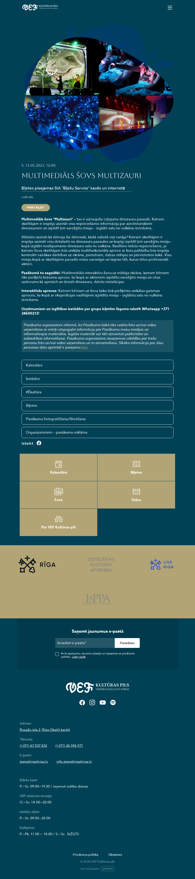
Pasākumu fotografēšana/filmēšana (56, 419)
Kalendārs (34, 365)
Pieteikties (127, 643)
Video (136, 495)
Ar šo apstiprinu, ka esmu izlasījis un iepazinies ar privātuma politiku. (97, 655)
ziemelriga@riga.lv (34, 762)
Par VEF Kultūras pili (58, 522)
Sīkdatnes (115, 854)
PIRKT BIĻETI (35, 207)
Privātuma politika (85, 854)
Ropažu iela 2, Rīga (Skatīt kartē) (45, 730)
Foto (58, 495)
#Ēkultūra (34, 392)
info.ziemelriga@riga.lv (74, 762)
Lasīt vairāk (79, 657)
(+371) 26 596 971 (69, 746)
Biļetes (31, 405)
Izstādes (33, 378)
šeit (84, 347)
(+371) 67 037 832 (33, 746)
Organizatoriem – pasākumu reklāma (56, 432)
